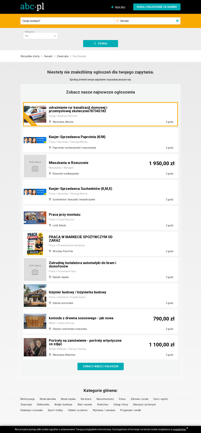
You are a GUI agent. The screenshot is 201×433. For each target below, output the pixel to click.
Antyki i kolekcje (63, 404)
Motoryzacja (27, 399)
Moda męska (68, 399)
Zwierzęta (62, 56)
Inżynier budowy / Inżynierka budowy (77, 292)
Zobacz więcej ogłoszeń (100, 366)
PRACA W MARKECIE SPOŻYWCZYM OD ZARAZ (81, 238)
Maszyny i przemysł (144, 404)
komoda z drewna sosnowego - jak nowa (81, 318)
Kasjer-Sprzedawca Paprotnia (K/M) (77, 137)
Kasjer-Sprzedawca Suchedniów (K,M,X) (80, 189)
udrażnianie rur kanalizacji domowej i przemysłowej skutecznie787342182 (78, 109)
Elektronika (43, 404)
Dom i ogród (160, 399)
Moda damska (48, 399)
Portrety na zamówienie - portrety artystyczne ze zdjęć (85, 342)
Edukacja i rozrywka (31, 410)
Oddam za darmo (78, 410)
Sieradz (48, 56)
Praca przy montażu (64, 214)
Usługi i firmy (121, 404)
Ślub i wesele (84, 404)
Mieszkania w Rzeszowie (68, 163)
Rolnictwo (102, 404)
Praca (122, 399)
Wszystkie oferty (30, 56)
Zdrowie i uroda (139, 399)
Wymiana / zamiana (104, 410)
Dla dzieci (86, 399)
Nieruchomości (105, 399)
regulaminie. (179, 429)
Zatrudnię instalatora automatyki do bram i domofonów (82, 264)
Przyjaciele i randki (130, 410)
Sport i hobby (55, 410)
